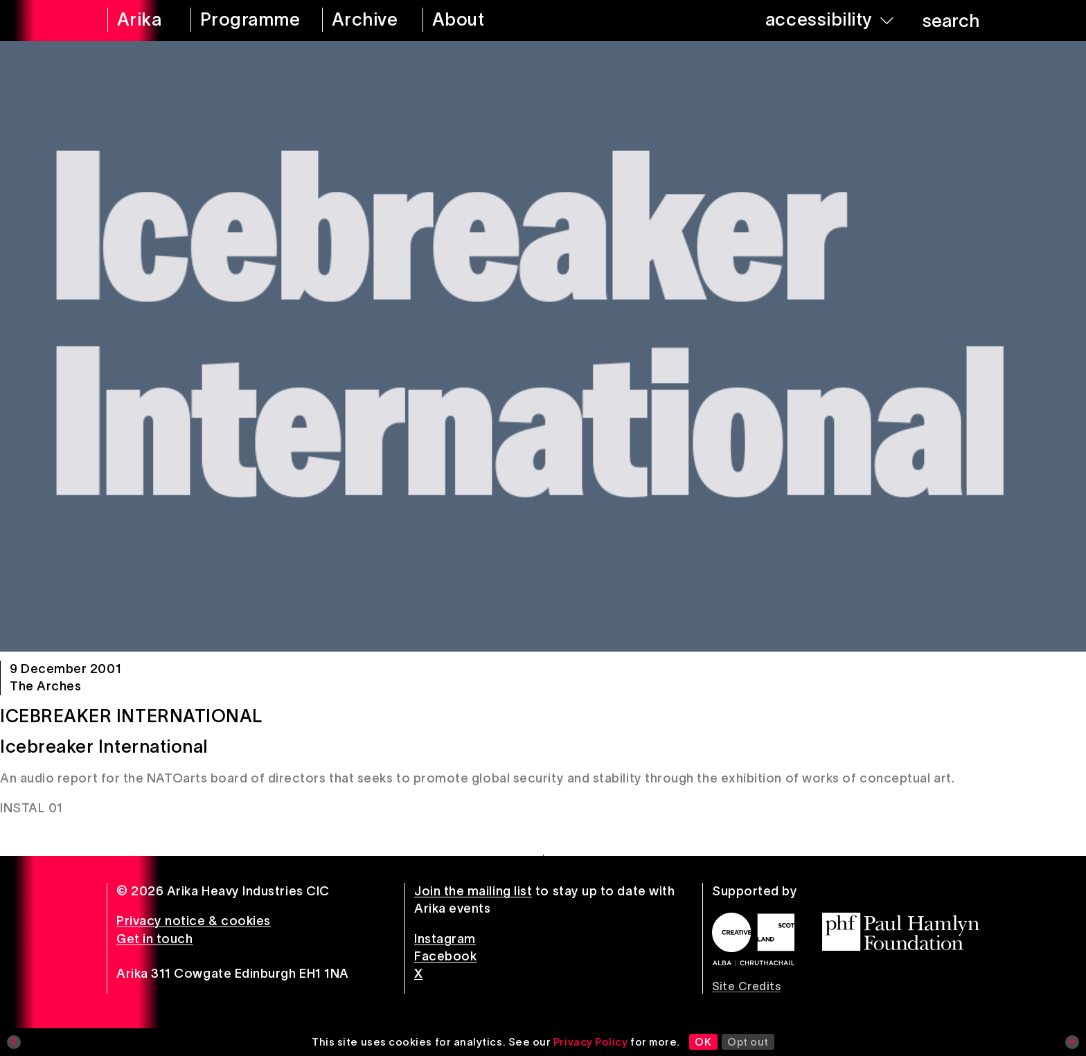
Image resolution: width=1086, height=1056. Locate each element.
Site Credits (746, 986)
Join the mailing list (473, 891)
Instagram (445, 939)
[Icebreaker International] (543, 346)
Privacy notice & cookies (193, 921)
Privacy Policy (590, 1042)
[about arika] (477, 20)
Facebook (445, 956)
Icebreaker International (131, 716)
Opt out (748, 1042)
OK (703, 1042)
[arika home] (139, 20)
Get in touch (154, 939)
